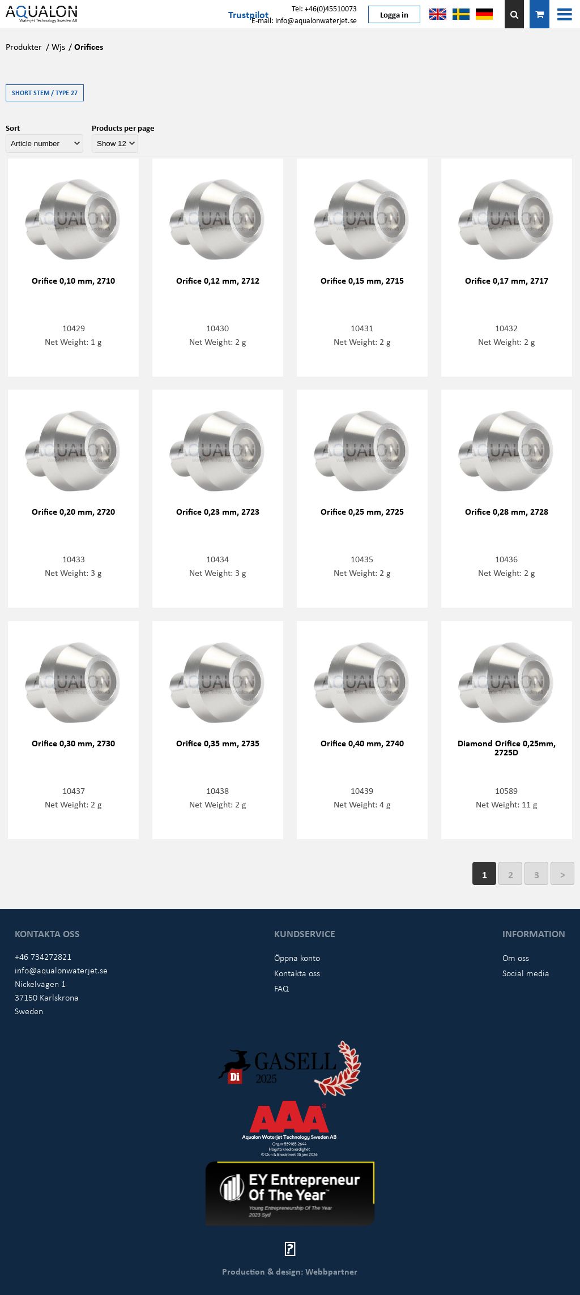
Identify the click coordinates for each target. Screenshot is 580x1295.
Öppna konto (297, 957)
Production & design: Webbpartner (289, 1271)
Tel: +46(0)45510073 (324, 8)
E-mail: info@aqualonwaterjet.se (304, 20)
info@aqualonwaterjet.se (61, 970)
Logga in (394, 14)
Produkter (24, 46)
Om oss (515, 957)
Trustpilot (248, 14)
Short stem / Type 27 (45, 92)
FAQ (281, 988)
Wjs (58, 46)
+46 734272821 (43, 956)
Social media (525, 973)
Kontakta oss (297, 973)
